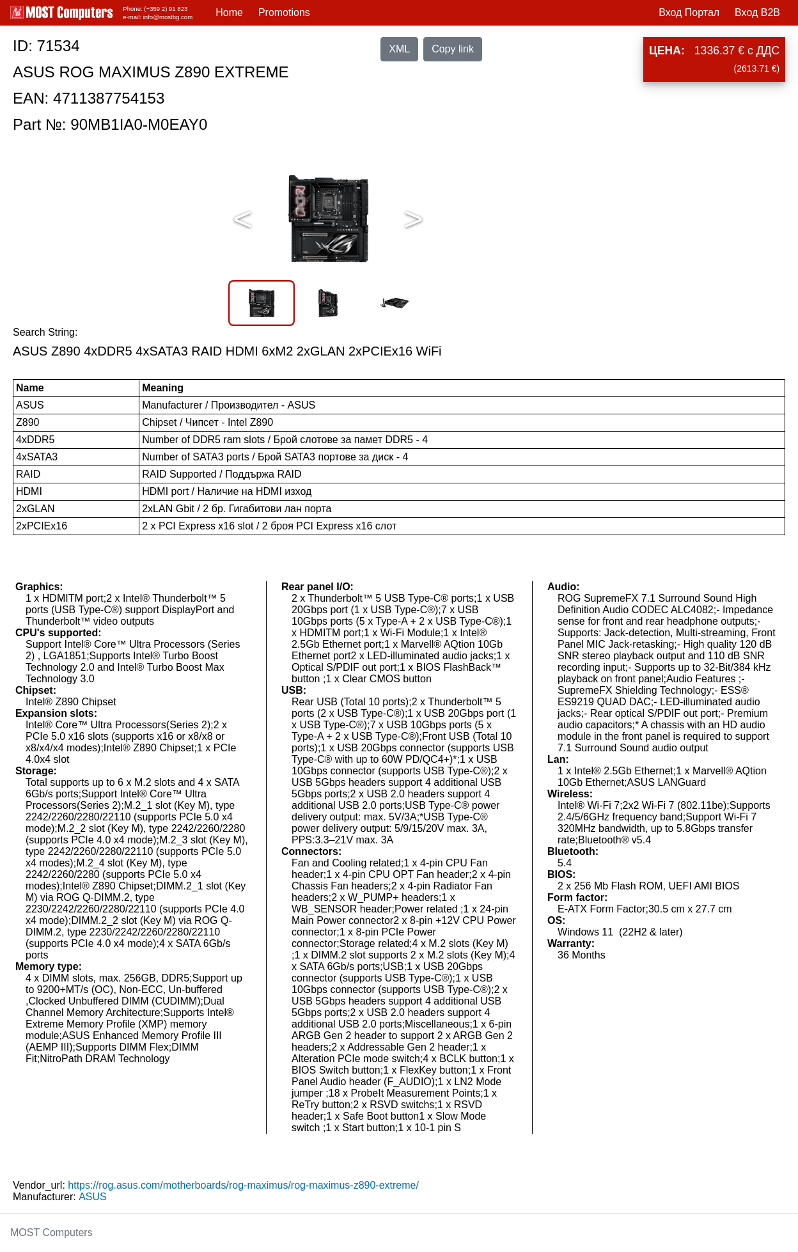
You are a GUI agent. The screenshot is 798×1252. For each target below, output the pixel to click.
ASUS (93, 1196)
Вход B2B (757, 12)
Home (229, 12)
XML (399, 48)
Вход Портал (689, 12)
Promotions (284, 12)
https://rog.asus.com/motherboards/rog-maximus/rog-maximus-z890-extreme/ (243, 1185)
